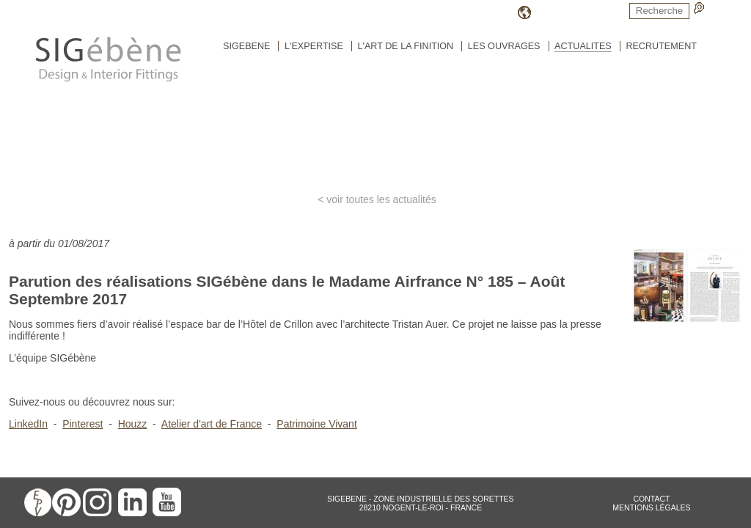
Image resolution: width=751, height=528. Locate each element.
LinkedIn (28, 424)
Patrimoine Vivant (316, 424)
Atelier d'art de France (211, 424)
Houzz (132, 424)
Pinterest (82, 424)
